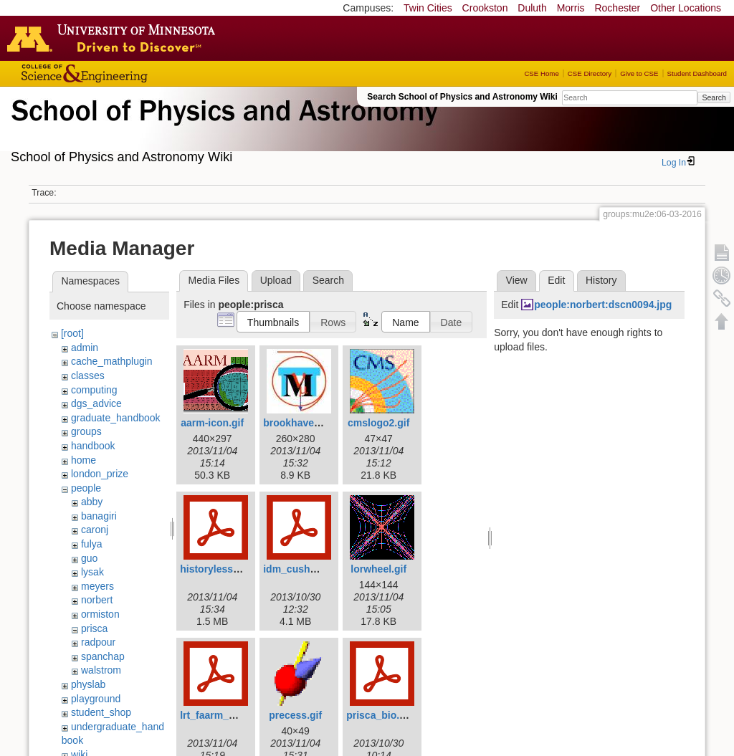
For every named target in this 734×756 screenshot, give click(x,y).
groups (86, 431)
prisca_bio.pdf (380, 715)
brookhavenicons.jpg (313, 423)
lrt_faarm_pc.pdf (219, 715)
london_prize (99, 473)
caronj (94, 529)
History (601, 280)
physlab (88, 684)
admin (84, 347)
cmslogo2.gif (378, 423)
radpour (98, 642)
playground (95, 698)
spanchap (103, 656)
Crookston (485, 8)
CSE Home (541, 73)
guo (89, 558)
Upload (276, 280)
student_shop (101, 712)
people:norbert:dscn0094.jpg (603, 304)
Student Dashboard (697, 73)
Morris (571, 8)
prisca (94, 628)
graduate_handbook (116, 418)
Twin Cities (428, 8)
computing (94, 390)
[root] (72, 333)
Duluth (532, 8)
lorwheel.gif (378, 569)
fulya (92, 544)
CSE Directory (589, 73)
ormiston (100, 614)
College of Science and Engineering (129, 73)
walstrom (101, 670)
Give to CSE (639, 73)
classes (88, 375)
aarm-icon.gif (212, 423)
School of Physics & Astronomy (222, 127)
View (517, 280)
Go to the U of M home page (114, 38)
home (83, 460)
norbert (97, 600)
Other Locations (685, 8)
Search (713, 97)
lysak (92, 572)
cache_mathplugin (112, 361)
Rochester (617, 8)
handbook (93, 445)
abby (92, 501)
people (86, 488)
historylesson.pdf (222, 569)
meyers (97, 586)
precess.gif (295, 715)
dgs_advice (96, 403)
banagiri (99, 516)
